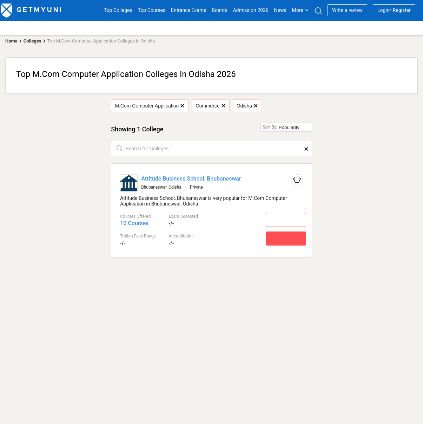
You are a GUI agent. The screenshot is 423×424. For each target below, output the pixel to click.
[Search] (318, 11)
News (280, 10)
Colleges (32, 41)
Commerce (210, 106)
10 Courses (134, 223)
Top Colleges (118, 10)
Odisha (247, 106)
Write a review (347, 10)
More (300, 10)
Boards (219, 10)
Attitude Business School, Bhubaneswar (191, 178)
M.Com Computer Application (149, 106)
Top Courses (151, 10)
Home (11, 41)
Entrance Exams (188, 10)
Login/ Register (394, 10)
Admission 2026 (250, 10)
